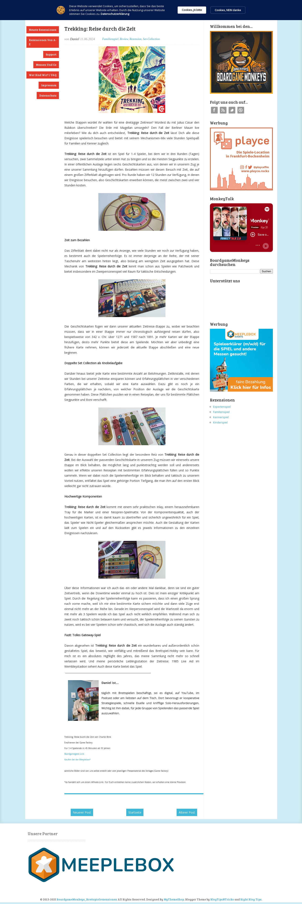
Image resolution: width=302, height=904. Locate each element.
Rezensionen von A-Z (42, 42)
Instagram (240, 110)
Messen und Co (46, 65)
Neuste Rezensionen (42, 30)
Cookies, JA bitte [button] (192, 10)
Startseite (134, 812)
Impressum (48, 85)
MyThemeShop (174, 899)
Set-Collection (151, 39)
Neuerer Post (82, 812)
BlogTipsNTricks (222, 899)
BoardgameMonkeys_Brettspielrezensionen (87, 899)
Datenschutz (47, 95)
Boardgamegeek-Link (74, 753)
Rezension (136, 39)
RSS (223, 110)
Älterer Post (187, 812)
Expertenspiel (222, 407)
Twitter (232, 110)
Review (124, 39)
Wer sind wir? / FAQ (42, 75)
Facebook (214, 110)
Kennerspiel (221, 417)
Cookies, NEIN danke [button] (228, 10)
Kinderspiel (220, 422)
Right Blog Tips (251, 899)
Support (51, 54)
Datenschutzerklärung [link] (115, 14)
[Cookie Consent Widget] (151, 10)
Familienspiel (110, 39)
